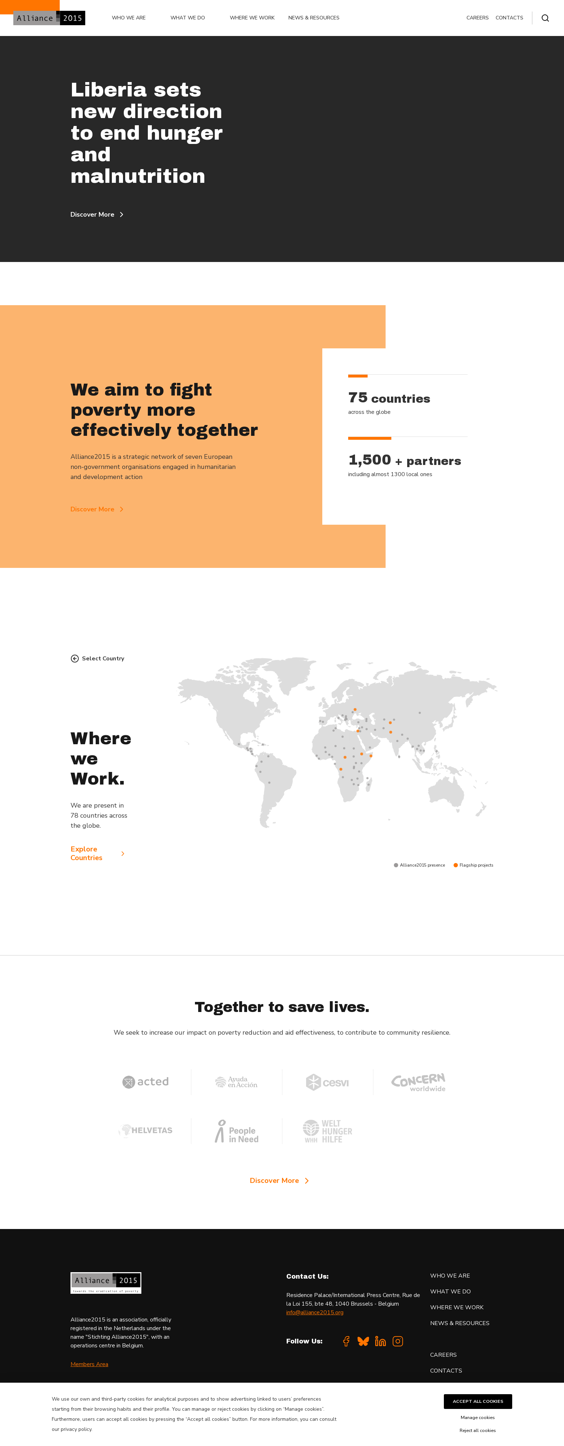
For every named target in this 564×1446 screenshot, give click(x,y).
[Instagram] (398, 1341)
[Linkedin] (380, 1341)
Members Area (89, 1364)
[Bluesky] (363, 1341)
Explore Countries (98, 853)
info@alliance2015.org (315, 1312)
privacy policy (76, 1429)
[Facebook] (346, 1341)
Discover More (98, 214)
